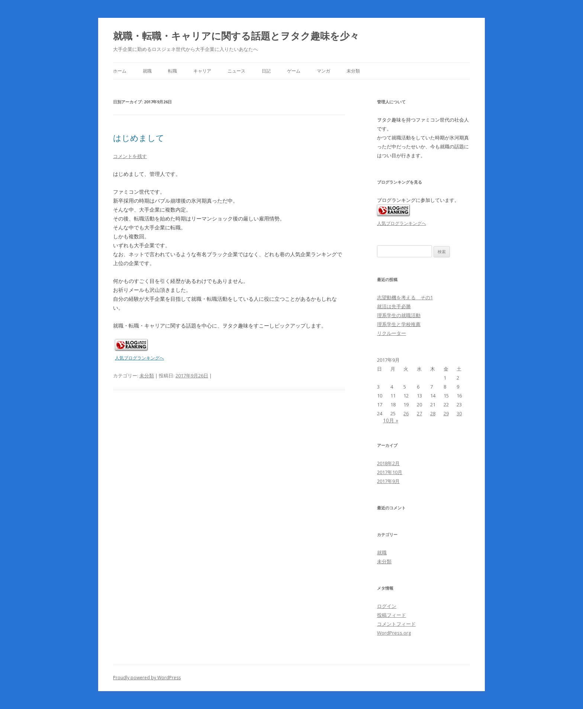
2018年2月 (388, 463)
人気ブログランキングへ (139, 358)
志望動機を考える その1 (405, 297)
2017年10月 (389, 472)
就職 (147, 71)
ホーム (119, 71)
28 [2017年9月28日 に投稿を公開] (432, 413)
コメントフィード (396, 624)
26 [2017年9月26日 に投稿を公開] (406, 413)
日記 (266, 71)
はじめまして (138, 137)
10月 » (390, 420)
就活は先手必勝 (394, 306)
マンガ (323, 71)
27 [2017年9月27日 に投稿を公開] (419, 413)
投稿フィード (391, 615)
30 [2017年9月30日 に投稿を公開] (459, 413)
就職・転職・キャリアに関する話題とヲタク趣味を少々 (236, 35)
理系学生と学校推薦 (399, 324)
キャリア (202, 71)
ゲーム (293, 71)
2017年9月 (388, 481)
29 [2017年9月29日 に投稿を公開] (446, 413)
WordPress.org (394, 632)
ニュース (236, 71)
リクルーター (391, 333)
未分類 (353, 71)
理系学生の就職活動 (399, 315)
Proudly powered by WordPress (147, 677)
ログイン (386, 606)
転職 (172, 71)
